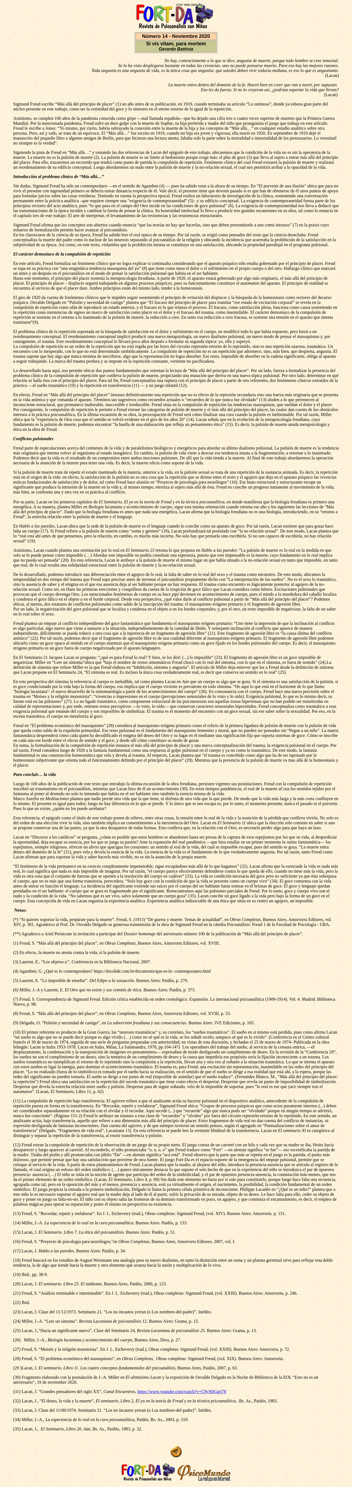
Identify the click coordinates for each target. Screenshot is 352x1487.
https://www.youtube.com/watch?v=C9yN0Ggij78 (182, 1391)
